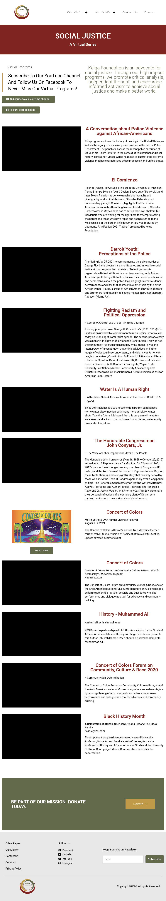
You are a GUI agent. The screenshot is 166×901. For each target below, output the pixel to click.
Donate (149, 12)
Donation (11, 862)
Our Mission (12, 850)
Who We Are (77, 12)
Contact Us (130, 12)
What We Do (105, 12)
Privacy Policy (13, 869)
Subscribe (154, 859)
